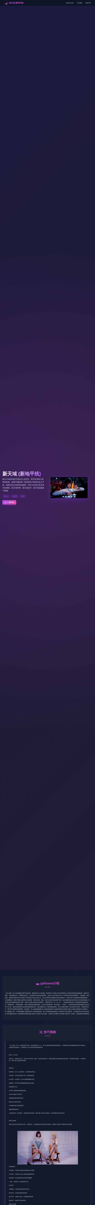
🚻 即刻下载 (9, 502)
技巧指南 (79, 3)
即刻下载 (88, 3)
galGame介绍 (70, 3)
